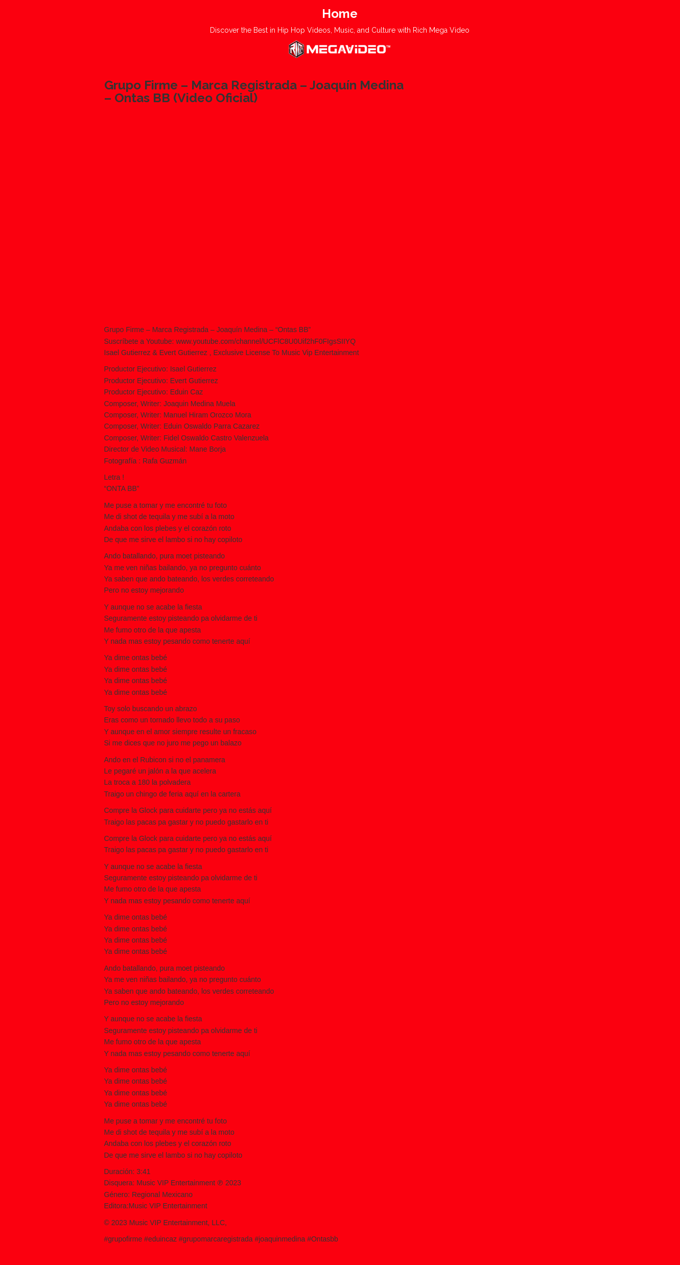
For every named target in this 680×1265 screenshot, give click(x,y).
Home (340, 13)
